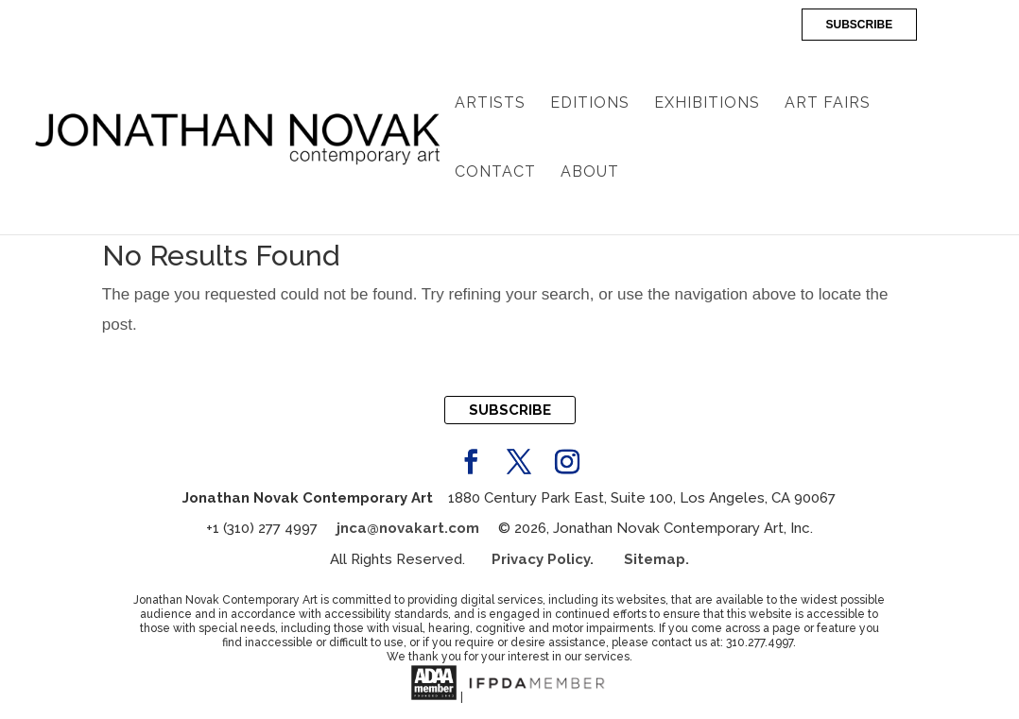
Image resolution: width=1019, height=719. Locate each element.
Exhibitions (707, 103)
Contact (495, 172)
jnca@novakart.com (408, 528)
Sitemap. (656, 559)
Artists (490, 103)
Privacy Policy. (558, 559)
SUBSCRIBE (859, 24)
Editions (590, 103)
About (590, 172)
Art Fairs (828, 103)
